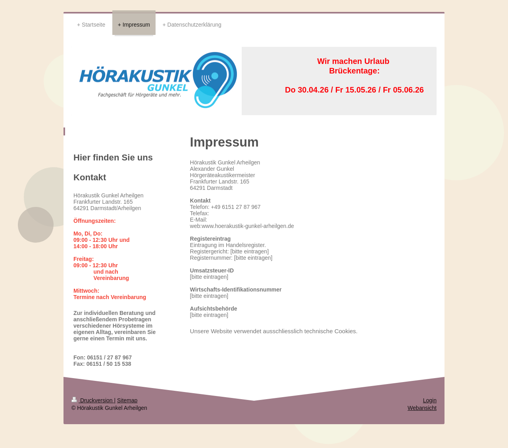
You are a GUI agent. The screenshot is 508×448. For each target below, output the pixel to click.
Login (430, 400)
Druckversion (92, 400)
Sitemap (127, 400)
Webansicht (422, 408)
